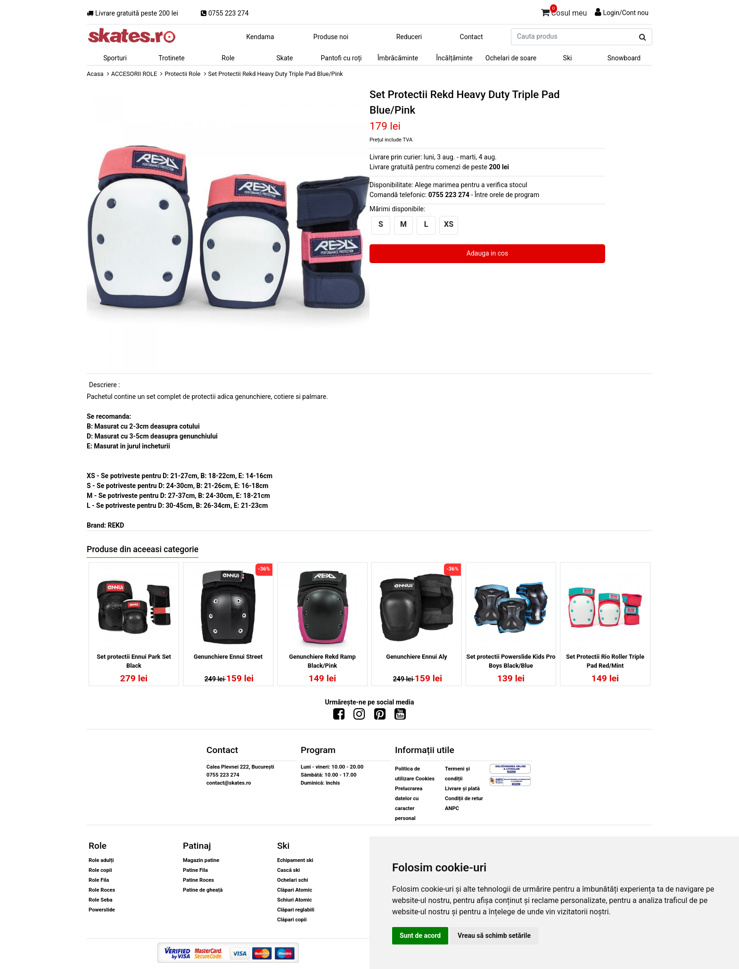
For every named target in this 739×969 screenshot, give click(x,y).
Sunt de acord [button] (420, 935)
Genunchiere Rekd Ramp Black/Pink (322, 661)
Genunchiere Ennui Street (228, 656)
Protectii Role (182, 73)
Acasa (95, 73)
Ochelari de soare (510, 58)
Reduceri (409, 37)
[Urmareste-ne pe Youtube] (400, 716)
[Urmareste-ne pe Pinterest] (379, 716)
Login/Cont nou (626, 13)
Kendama (260, 37)
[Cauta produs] (642, 37)
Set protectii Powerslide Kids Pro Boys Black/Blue (511, 661)
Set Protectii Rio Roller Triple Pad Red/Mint (605, 661)
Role (228, 58)
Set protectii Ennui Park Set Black (134, 661)
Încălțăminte (454, 58)
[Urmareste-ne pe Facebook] (338, 716)
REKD (115, 525)
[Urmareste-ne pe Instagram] (359, 716)
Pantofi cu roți (341, 58)
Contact (471, 37)
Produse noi (330, 37)
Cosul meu (564, 11)
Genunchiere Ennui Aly (416, 656)
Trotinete (171, 58)
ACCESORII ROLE (134, 73)
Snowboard (624, 58)
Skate (284, 58)
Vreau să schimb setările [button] (494, 935)
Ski (567, 58)
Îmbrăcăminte (398, 58)
